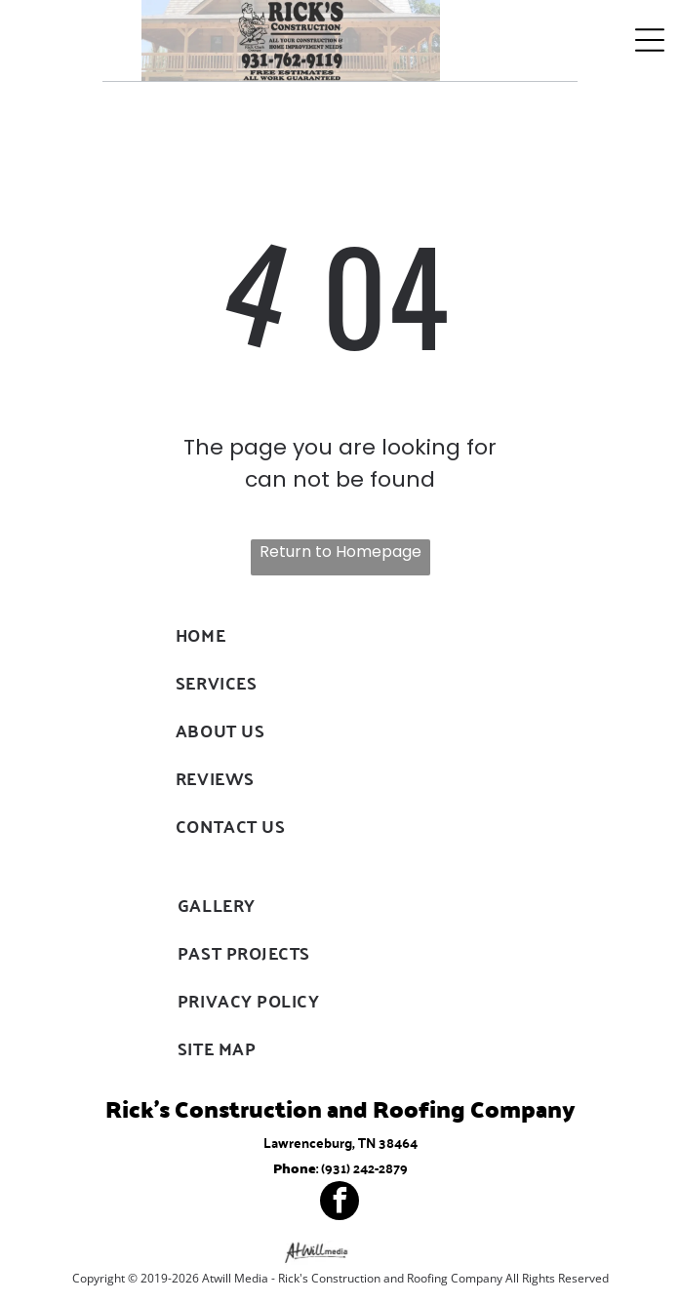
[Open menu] (649, 40)
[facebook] (339, 1203)
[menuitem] (340, 634)
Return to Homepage (340, 551)
